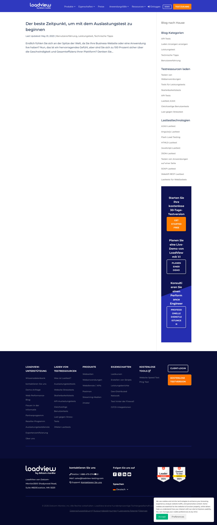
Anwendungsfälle (118, 6)
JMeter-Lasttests (62, 427)
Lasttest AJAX (168, 101)
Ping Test (144, 382)
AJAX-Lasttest (168, 126)
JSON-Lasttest (168, 153)
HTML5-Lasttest (169, 142)
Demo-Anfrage (33, 390)
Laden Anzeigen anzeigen (174, 44)
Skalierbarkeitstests (171, 90)
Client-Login (178, 368)
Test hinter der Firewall (122, 401)
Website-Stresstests (64, 390)
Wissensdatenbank (35, 378)
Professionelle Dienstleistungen (176, 316)
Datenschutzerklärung (81, 510)
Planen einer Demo (176, 267)
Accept (162, 516)
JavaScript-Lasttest (170, 148)
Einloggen (154, 6)
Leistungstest (85, 36)
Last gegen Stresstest (172, 112)
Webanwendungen (92, 380)
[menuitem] (121, 490)
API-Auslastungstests (65, 401)
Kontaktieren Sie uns (91, 482)
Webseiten (88, 374)
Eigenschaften (86, 6)
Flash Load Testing (170, 137)
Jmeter (86, 403)
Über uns (30, 438)
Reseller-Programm (35, 421)
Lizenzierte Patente (128, 510)
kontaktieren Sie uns (36, 384)
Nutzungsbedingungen (105, 510)
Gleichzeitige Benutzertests (175, 106)
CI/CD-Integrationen (121, 407)
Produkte (68, 6)
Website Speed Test (149, 377)
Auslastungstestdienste (38, 427)
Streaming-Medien (92, 397)
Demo (167, 7)
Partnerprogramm (35, 415)
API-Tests (166, 38)
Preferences (178, 516)
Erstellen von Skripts (121, 380)
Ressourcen (138, 6)
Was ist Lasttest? (62, 378)
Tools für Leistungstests (173, 84)
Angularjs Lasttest (170, 131)
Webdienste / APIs (92, 385)
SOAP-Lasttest (168, 168)
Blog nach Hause (173, 22)
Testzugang (182, 6)
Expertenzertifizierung (37, 432)
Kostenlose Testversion (178, 380)
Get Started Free (176, 224)
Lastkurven (116, 374)
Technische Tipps (103, 36)
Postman (87, 391)
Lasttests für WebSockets (174, 179)
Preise (101, 6)
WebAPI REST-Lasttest (172, 174)
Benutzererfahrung (66, 36)
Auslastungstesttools (64, 384)
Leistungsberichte (120, 385)
